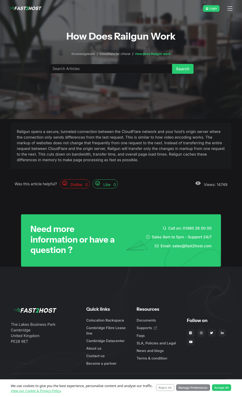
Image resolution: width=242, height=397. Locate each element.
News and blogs (150, 350)
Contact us (95, 356)
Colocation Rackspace (105, 320)
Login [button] (211, 8)
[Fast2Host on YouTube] (190, 342)
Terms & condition (152, 358)
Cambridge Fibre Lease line (105, 330)
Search (183, 68)
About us (93, 348)
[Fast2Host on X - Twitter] (212, 333)
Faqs (141, 335)
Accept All (221, 387)
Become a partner (101, 363)
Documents (146, 320)
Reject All (165, 387)
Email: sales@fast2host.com (183, 246)
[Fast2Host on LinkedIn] (222, 333)
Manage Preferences (192, 387)
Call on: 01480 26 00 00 (187, 228)
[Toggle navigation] (230, 8)
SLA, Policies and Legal (156, 343)
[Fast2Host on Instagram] (201, 333)
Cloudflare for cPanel (115, 54)
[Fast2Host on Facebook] (190, 333)
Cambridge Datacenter (105, 341)
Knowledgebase (83, 54)
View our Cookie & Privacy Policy (36, 391)
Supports (147, 328)
